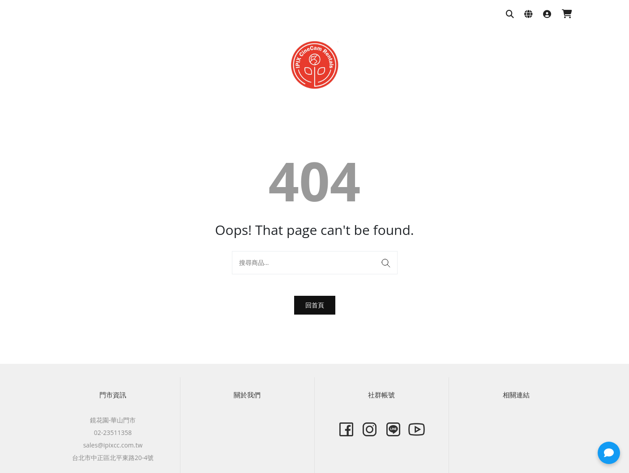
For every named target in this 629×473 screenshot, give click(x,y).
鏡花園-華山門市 (113, 420)
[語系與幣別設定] (528, 14)
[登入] (547, 14)
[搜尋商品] (510, 14)
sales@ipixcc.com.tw (113, 445)
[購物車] (567, 14)
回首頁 (314, 305)
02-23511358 (113, 432)
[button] (609, 453)
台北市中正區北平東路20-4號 (113, 457)
